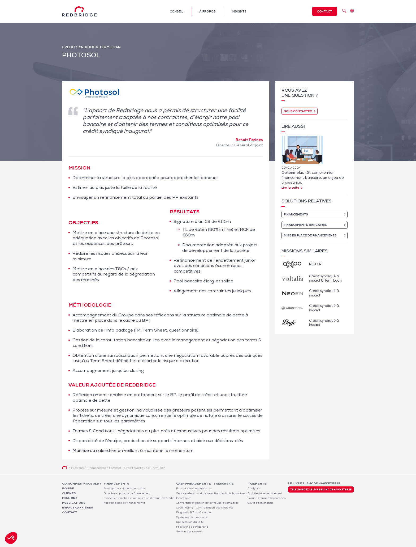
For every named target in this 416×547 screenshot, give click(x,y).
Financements (116, 483)
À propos (207, 11)
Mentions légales (285, 544)
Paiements (257, 483)
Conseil (176, 11)
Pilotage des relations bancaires (125, 488)
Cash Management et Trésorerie (205, 483)
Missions (69, 498)
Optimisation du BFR (189, 522)
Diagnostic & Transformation (194, 512)
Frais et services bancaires (194, 488)
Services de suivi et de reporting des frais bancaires (210, 493)
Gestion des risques (189, 531)
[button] (11, 538)
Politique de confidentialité (318, 544)
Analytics (254, 488)
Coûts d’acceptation (260, 502)
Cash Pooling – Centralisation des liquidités (204, 507)
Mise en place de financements (124, 502)
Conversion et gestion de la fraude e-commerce (207, 502)
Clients (69, 493)
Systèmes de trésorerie (191, 517)
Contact (324, 11)
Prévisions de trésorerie (192, 526)
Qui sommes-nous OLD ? (81, 483)
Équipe (68, 488)
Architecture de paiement (265, 493)
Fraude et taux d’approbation (267, 498)
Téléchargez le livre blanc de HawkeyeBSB (321, 489)
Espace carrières (77, 507)
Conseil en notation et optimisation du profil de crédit (139, 498)
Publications (73, 502)
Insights (239, 11)
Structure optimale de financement (127, 493)
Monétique (183, 498)
